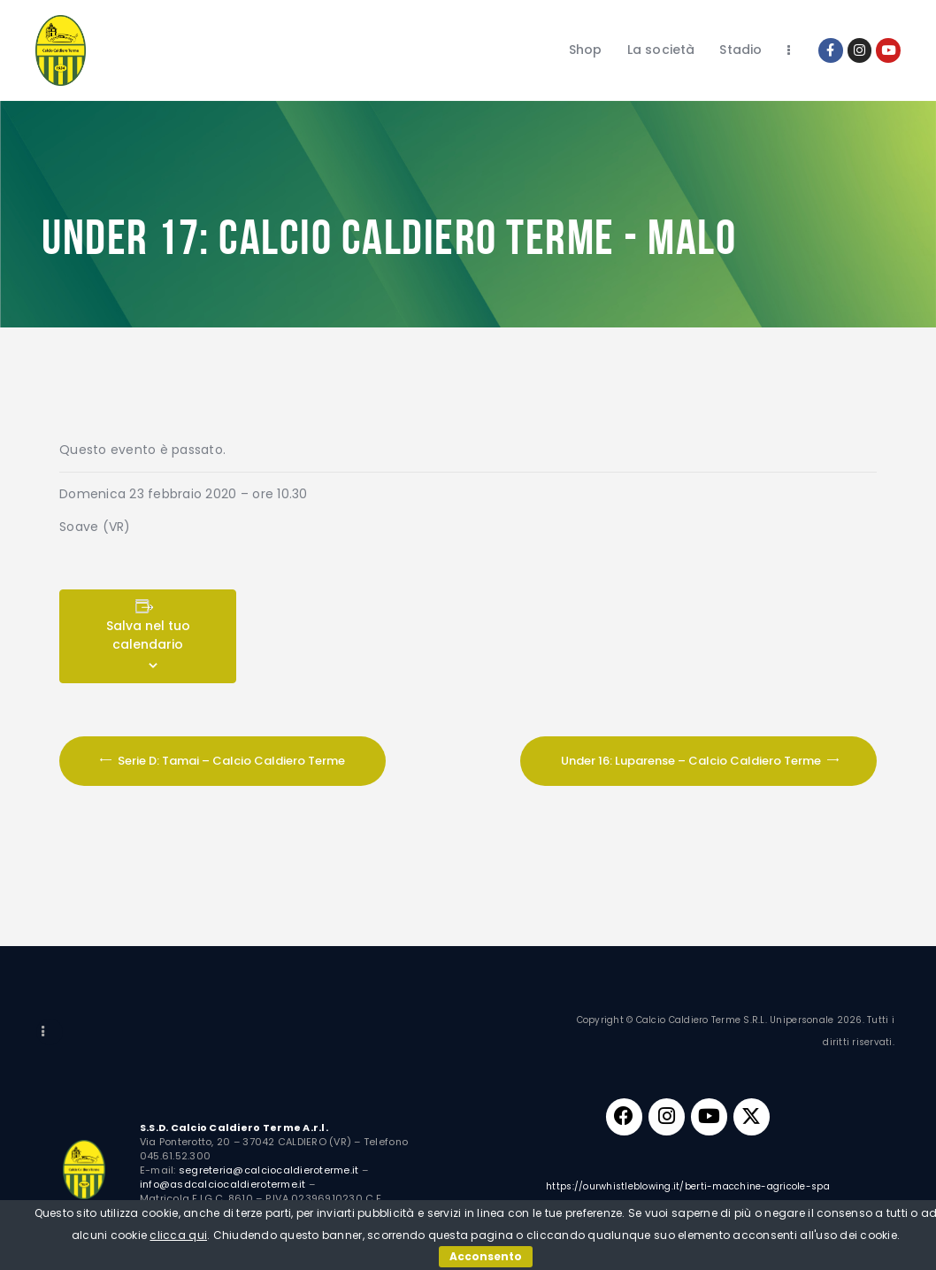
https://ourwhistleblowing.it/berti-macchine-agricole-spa (688, 1195)
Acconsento (485, 1256)
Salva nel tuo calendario (148, 635)
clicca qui (178, 1235)
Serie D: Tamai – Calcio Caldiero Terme (230, 759)
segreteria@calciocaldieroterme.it (269, 1170)
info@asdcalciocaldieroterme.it (223, 1184)
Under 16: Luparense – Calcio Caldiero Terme (692, 759)
